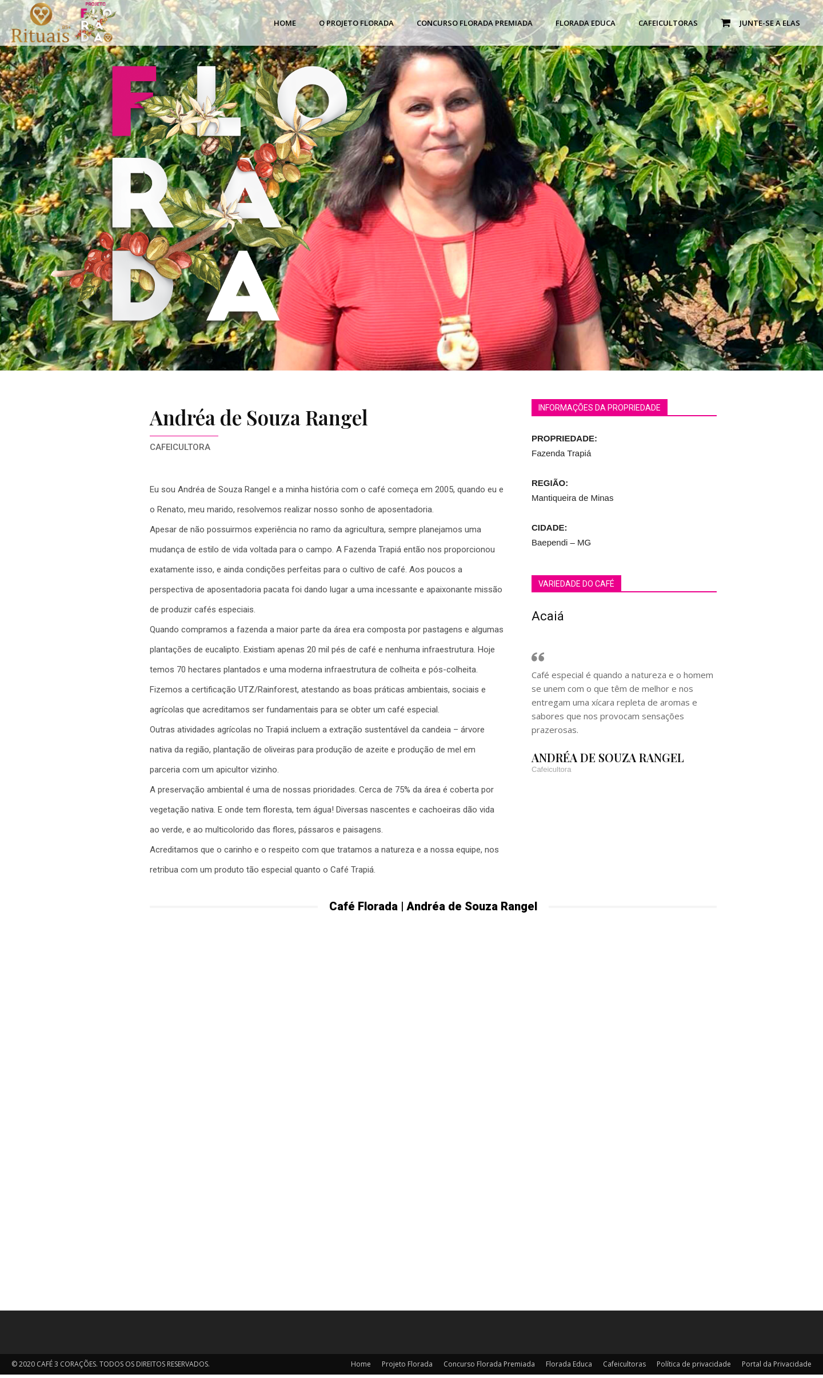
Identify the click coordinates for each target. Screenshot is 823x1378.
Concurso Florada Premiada (475, 23)
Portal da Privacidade (777, 1367)
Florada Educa (586, 23)
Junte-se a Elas (760, 23)
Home (285, 23)
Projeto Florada (407, 1367)
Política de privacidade (694, 1367)
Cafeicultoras (668, 23)
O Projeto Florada (356, 23)
